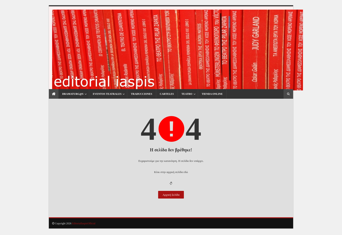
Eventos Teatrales (100, 98)
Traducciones (134, 98)
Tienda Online (205, 98)
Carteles (160, 98)
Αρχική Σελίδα (171, 201)
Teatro (180, 98)
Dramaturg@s (66, 98)
